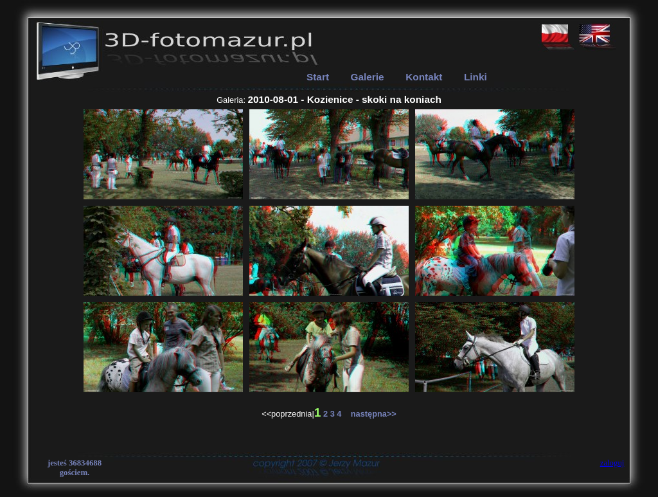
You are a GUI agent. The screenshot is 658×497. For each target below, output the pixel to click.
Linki (475, 76)
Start (318, 76)
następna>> (370, 414)
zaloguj (612, 462)
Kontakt (423, 76)
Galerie (367, 76)
